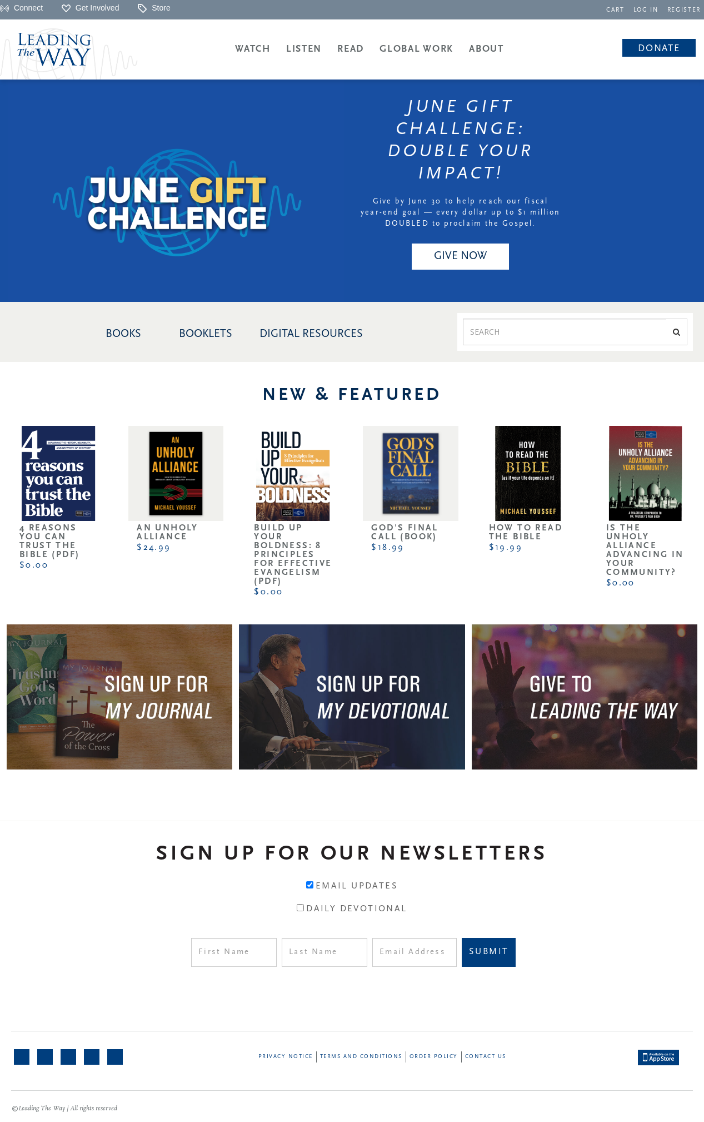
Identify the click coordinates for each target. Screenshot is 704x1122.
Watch (253, 49)
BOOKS (123, 334)
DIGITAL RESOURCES (311, 334)
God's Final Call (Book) (404, 533)
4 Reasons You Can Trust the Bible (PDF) (49, 541)
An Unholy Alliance (167, 533)
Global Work (416, 49)
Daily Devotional (356, 909)
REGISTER (684, 10)
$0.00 (33, 565)
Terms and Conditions (361, 1057)
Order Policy (434, 1057)
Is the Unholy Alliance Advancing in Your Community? (645, 550)
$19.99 (505, 547)
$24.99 (154, 547)
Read (350, 49)
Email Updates (357, 886)
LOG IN (645, 10)
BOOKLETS (205, 334)
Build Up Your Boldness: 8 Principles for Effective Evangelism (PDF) (293, 555)
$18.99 (387, 547)
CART (615, 10)
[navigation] (615, 9)
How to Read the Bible (525, 533)
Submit (488, 951)
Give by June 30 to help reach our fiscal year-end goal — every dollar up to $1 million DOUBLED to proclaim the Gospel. (460, 212)
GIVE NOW (460, 256)
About (486, 49)
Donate (659, 48)
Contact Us (485, 1057)
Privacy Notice (285, 1057)
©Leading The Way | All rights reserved (64, 1108)
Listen (304, 49)
